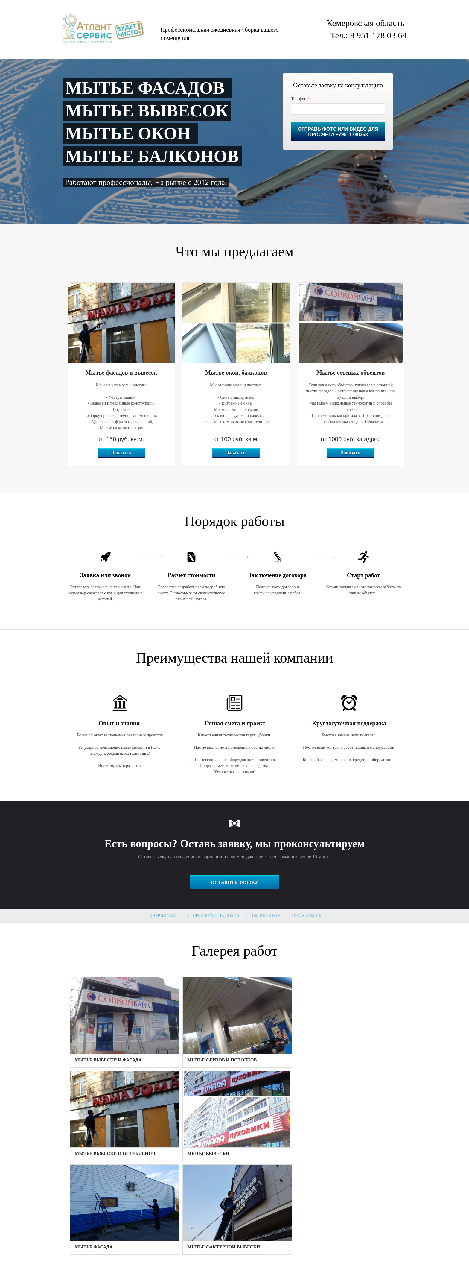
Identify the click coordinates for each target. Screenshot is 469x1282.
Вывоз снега (266, 915)
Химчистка (162, 915)
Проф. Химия (307, 915)
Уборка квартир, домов (213, 915)
